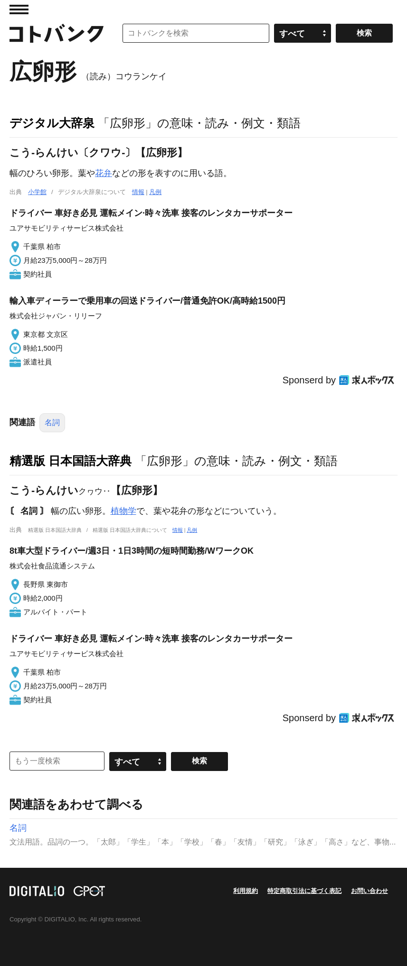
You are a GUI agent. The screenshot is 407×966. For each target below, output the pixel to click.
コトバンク (56, 33)
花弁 (103, 173)
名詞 (52, 422)
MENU (18, 9)
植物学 (123, 511)
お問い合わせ (369, 890)
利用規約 (245, 890)
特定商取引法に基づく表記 (304, 890)
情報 (138, 191)
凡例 (155, 191)
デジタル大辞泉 (52, 123)
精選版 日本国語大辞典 (70, 460)
